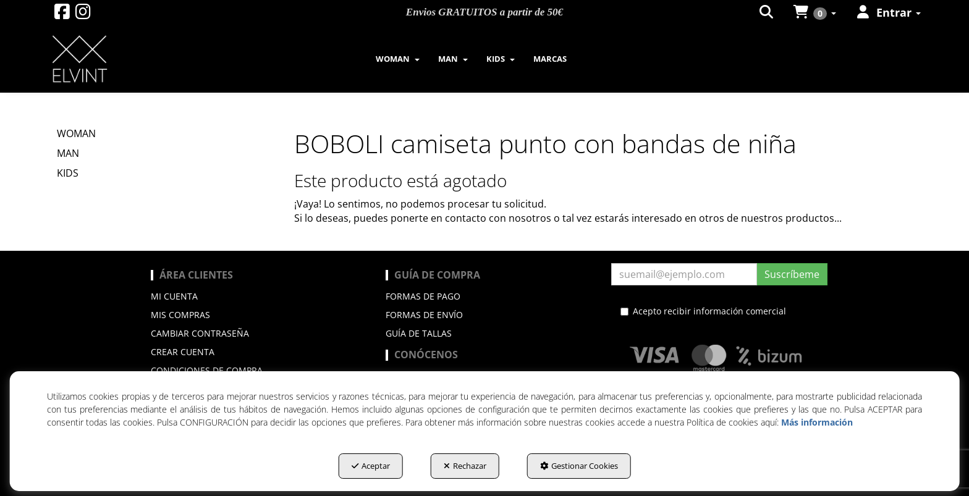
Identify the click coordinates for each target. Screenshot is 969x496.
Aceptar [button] (371, 465)
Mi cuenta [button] (174, 296)
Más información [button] (817, 422)
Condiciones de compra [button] (207, 370)
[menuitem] (397, 58)
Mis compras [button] (180, 315)
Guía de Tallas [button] (419, 333)
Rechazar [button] (465, 465)
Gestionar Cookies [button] (579, 465)
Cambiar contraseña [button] (200, 333)
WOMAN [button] (76, 133)
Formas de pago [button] (423, 296)
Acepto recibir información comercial (703, 311)
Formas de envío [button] (424, 315)
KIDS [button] (67, 173)
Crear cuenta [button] (182, 352)
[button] (62, 14)
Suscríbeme (791, 274)
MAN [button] (68, 153)
